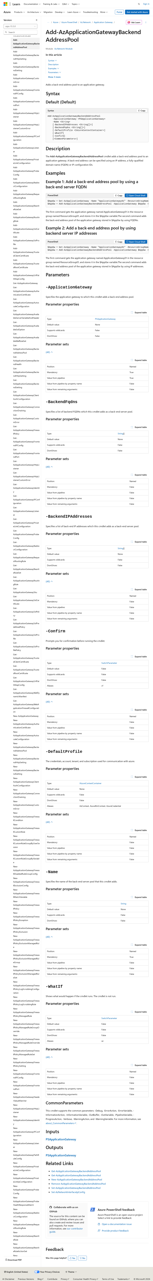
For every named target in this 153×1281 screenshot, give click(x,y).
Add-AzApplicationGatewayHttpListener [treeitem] (26, 113)
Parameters (54, 72)
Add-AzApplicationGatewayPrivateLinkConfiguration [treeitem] (26, 159)
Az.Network (85, 22)
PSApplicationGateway (105, 318)
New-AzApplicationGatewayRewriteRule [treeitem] (26, 1236)
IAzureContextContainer (90, 783)
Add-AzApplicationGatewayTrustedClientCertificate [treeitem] (26, 252)
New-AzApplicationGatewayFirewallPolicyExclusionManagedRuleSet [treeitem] (26, 972)
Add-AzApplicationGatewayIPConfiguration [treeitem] (26, 136)
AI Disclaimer (8, 1279)
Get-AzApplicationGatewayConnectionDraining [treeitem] (26, 407)
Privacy (64, 1279)
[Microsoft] (5, 4)
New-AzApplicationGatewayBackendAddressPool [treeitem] (26, 747)
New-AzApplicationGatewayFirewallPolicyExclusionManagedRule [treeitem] (26, 941)
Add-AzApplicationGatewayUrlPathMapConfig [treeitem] (26, 275)
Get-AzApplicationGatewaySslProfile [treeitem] (26, 635)
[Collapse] (36, 20)
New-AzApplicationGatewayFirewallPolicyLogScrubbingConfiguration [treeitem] (26, 987)
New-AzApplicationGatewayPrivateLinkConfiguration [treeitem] (26, 1166)
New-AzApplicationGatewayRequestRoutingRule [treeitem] (26, 1224)
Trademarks (122, 1279)
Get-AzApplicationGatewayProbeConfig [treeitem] (26, 534)
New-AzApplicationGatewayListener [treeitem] (26, 1143)
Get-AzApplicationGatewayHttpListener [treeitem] (26, 465)
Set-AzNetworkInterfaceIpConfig (68, 1192)
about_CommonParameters (60, 1123)
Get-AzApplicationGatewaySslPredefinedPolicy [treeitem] (26, 623)
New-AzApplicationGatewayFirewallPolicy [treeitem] (26, 905)
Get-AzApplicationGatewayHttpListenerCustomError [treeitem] (26, 476)
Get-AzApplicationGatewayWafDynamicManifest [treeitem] (26, 693)
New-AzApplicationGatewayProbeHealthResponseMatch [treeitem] (26, 1201)
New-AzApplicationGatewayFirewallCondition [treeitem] (26, 816)
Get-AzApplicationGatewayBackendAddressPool (76, 1171)
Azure (55, 22)
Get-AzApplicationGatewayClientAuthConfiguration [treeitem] (26, 395)
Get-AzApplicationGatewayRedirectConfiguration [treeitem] (26, 546)
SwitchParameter (109, 662)
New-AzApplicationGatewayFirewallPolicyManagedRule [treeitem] (26, 1012)
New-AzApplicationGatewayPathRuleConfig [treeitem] (26, 1155)
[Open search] (139, 4)
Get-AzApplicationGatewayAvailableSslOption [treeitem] (26, 326)
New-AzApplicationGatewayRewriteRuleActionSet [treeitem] (26, 1247)
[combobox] (20, 26)
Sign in (146, 3)
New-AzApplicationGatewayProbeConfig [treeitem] (26, 1190)
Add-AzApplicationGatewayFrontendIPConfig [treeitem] (26, 90)
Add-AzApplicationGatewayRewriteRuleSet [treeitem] (26, 206)
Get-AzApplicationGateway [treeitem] (25, 283)
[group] (97, 202)
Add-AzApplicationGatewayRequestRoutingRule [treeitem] (26, 194)
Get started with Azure (137, 12)
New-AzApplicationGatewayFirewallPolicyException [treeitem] (26, 916)
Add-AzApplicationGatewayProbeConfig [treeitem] (26, 171)
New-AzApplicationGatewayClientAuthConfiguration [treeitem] (26, 782)
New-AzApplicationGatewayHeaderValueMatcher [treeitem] (26, 1097)
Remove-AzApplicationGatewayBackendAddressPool (78, 1183)
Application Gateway (103, 22)
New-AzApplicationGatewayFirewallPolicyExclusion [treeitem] (26, 928)
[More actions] (145, 22)
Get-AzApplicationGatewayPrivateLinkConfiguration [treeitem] (26, 523)
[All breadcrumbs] (48, 22)
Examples (53, 68)
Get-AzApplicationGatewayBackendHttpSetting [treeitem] (26, 372)
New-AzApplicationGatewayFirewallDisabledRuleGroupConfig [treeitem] (26, 870)
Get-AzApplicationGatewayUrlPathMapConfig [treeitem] (26, 681)
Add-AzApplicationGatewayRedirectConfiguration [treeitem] (26, 182)
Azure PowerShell (69, 22)
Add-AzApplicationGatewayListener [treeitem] (26, 148)
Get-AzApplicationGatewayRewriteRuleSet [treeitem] (26, 569)
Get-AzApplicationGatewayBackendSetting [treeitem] (26, 384)
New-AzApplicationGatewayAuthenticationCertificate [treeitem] (26, 724)
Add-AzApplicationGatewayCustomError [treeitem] (26, 78)
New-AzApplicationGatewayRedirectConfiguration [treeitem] (26, 1213)
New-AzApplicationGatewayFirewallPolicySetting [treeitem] (26, 1062)
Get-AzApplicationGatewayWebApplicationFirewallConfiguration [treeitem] (26, 706)
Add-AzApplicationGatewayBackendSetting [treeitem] (26, 67)
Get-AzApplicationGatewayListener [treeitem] (26, 511)
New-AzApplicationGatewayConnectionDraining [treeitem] (26, 793)
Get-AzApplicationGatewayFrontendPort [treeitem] (26, 453)
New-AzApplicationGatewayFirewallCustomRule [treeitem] (26, 828)
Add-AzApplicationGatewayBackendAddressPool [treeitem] (26, 43)
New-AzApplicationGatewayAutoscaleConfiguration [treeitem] (26, 735)
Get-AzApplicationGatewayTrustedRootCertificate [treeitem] (26, 669)
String (120, 433)
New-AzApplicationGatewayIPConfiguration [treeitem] (26, 1132)
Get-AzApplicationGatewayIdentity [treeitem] (26, 488)
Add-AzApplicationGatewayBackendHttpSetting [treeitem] (26, 55)
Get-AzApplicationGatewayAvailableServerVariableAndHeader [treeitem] (26, 314)
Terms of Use (108, 1279)
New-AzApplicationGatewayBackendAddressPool (76, 1179)
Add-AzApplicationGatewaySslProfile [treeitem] (26, 240)
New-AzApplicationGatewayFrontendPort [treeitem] (26, 1085)
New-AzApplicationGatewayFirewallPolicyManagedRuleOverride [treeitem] (26, 1039)
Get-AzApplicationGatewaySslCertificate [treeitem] (26, 600)
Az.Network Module (63, 48)
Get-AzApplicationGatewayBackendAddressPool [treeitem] (26, 349)
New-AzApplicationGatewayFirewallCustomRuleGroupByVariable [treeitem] (26, 857)
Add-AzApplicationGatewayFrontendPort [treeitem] (26, 101)
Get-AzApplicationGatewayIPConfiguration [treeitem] (26, 499)
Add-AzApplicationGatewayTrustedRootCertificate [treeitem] (26, 264)
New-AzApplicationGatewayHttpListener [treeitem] (26, 1108)
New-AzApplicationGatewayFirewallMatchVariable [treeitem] (26, 893)
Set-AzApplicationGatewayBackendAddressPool (76, 1187)
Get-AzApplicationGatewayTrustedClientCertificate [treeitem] (26, 658)
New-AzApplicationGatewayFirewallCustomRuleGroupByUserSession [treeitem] (26, 841)
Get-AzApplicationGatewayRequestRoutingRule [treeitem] (26, 557)
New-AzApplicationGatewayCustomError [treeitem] (26, 805)
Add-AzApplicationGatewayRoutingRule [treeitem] (26, 217)
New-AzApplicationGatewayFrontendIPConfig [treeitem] (26, 1074)
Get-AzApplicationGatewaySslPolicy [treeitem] (26, 612)
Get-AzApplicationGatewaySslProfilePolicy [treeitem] (26, 646)
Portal (119, 12)
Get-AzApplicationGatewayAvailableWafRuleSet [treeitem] (26, 337)
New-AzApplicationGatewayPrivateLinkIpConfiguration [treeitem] (26, 1178)
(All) (49, 352)
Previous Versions (26, 1279)
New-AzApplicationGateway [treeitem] (26, 716)
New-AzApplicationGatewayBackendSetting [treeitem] (26, 770)
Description (53, 64)
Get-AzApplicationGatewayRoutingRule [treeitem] (26, 581)
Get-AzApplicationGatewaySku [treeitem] (25, 590)
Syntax (52, 60)
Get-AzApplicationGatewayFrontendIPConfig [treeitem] (26, 442)
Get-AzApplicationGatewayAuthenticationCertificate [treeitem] (26, 291)
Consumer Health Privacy (84, 1279)
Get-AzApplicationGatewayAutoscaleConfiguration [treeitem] (26, 303)
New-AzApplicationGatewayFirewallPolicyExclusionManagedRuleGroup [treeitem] (26, 957)
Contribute (52, 1279)
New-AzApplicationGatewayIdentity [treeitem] (26, 1120)
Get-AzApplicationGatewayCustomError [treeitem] (26, 418)
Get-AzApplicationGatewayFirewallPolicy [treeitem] (26, 430)
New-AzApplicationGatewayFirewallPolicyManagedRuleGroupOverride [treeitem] (26, 1026)
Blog (40, 1279)
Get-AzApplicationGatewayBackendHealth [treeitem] (26, 360)
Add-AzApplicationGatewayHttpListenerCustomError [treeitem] (26, 125)
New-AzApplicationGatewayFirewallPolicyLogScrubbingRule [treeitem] (26, 1001)
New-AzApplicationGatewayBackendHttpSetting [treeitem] (26, 759)
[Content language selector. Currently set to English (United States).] (16, 1271)
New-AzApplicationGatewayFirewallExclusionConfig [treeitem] (26, 882)
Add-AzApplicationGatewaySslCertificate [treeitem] (26, 229)
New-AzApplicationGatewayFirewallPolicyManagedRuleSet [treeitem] (26, 1051)
